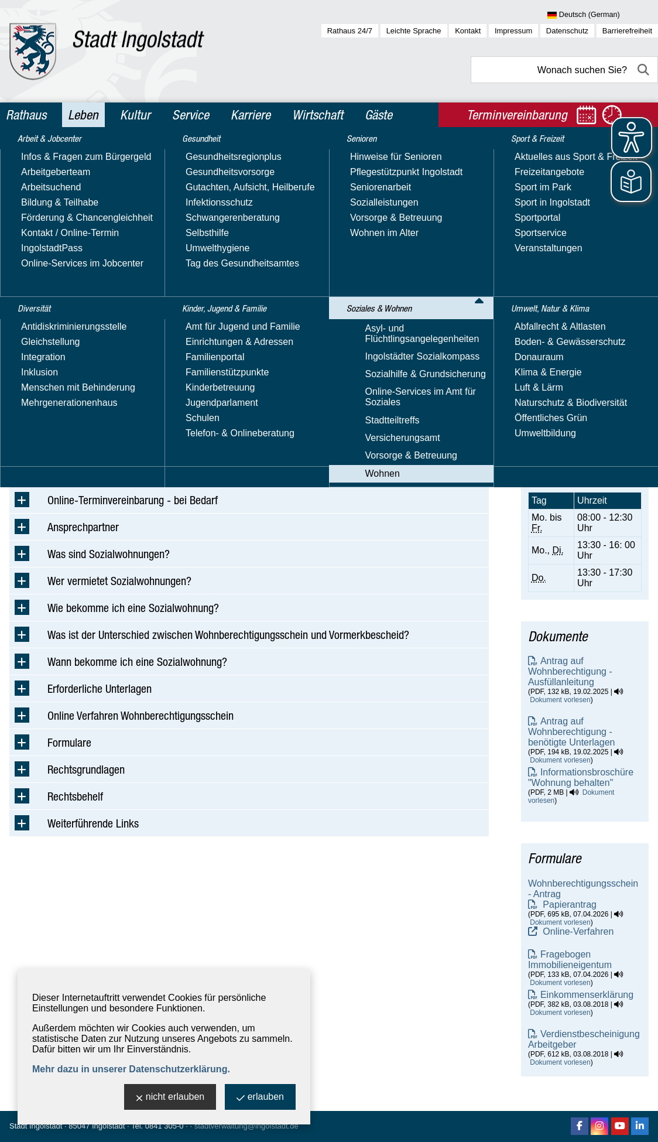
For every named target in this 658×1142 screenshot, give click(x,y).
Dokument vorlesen (560, 700)
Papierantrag (568, 905)
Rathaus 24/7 (349, 30)
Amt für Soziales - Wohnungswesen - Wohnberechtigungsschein (583, 224)
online (605, 415)
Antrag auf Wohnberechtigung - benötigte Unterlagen (571, 731)
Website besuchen (566, 319)
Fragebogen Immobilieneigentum (570, 959)
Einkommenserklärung (586, 995)
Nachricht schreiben (569, 309)
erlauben (260, 1098)
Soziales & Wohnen (101, 154)
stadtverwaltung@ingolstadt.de (246, 1126)
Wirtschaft (317, 114)
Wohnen (161, 154)
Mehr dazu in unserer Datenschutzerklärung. (131, 1069)
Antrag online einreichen (250, 459)
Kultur (135, 114)
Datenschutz (567, 30)
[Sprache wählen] (602, 15)
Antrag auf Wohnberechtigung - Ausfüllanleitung (570, 671)
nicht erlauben (170, 1098)
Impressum (513, 30)
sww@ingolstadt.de (120, 424)
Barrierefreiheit (627, 30)
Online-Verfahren (577, 931)
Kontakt (468, 30)
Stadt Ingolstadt (35, 1126)
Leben (83, 114)
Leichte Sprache (413, 30)
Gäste (378, 114)
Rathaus (26, 114)
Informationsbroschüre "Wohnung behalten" (580, 777)
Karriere (250, 114)
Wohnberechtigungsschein (232, 154)
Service (190, 114)
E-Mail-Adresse (560, 298)
